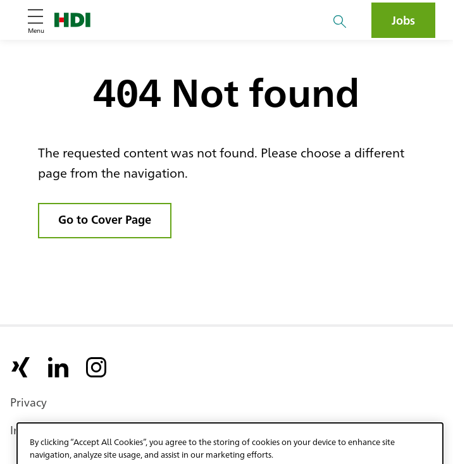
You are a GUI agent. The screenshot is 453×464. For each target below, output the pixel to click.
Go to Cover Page (104, 218)
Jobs (403, 19)
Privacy (28, 401)
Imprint (29, 429)
